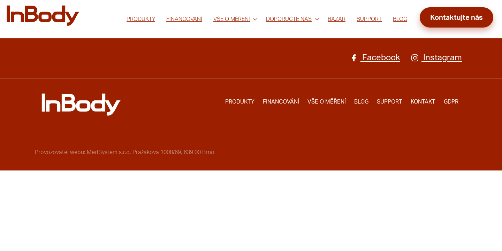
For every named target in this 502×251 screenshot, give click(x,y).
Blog (400, 19)
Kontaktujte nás (456, 17)
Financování (184, 19)
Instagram (436, 58)
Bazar (336, 19)
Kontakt (423, 102)
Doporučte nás (289, 19)
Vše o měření (231, 19)
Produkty (141, 19)
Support (369, 19)
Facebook (375, 58)
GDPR (451, 102)
